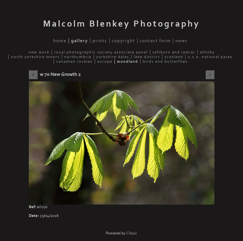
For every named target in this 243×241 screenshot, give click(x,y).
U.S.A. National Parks (210, 56)
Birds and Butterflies (165, 61)
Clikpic (131, 233)
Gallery (79, 40)
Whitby (207, 52)
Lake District (147, 56)
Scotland (173, 56)
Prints (100, 40)
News (181, 40)
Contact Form (155, 40)
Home (59, 40)
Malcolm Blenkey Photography (121, 24)
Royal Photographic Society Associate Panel (101, 52)
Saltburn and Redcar (173, 52)
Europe (104, 61)
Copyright (123, 40)
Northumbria (77, 56)
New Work (39, 52)
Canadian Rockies (74, 61)
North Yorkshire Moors (35, 56)
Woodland (127, 61)
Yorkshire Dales (112, 56)
